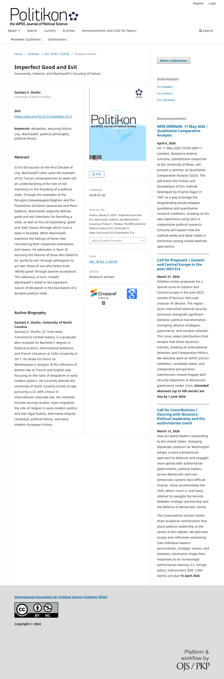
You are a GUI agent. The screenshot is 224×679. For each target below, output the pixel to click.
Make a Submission (173, 60)
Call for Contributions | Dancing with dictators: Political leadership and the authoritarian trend (181, 416)
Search (32, 30)
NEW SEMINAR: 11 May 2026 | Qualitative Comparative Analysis (182, 131)
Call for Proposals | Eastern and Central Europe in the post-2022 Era (181, 264)
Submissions (57, 39)
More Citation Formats (107, 241)
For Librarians (166, 100)
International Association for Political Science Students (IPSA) (60, 597)
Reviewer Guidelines (26, 39)
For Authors (165, 93)
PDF (98, 174)
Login (212, 3)
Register (198, 3)
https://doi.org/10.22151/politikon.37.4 (43, 116)
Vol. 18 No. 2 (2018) (56, 54)
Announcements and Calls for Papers (109, 30)
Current (50, 30)
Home (18, 54)
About (13, 30)
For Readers (165, 87)
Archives (69, 30)
